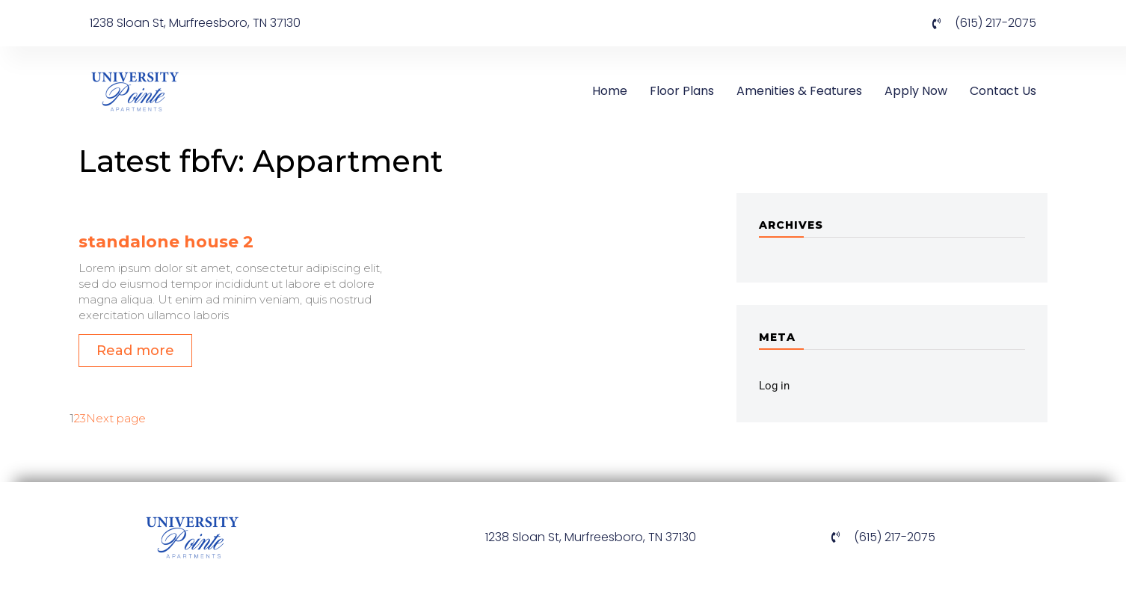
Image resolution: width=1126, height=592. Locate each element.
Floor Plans (682, 90)
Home (609, 90)
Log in (774, 385)
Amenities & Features (799, 90)
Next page (116, 418)
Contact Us (1003, 90)
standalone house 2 (166, 242)
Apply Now (916, 90)
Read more (135, 350)
